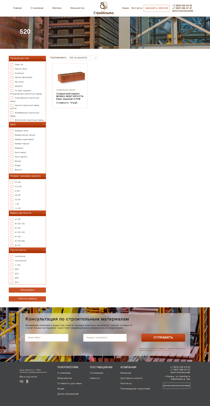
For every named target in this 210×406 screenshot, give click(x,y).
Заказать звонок (156, 8)
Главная (17, 8)
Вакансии (126, 373)
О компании (37, 8)
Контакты (137, 8)
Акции (125, 8)
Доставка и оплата (131, 378)
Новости (95, 378)
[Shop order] (83, 58)
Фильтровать (27, 290)
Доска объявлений (68, 394)
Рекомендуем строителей (135, 389)
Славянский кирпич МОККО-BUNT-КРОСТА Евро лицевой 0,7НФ (69, 96)
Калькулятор (77, 8)
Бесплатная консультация (177, 385)
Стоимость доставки (69, 384)
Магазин (56, 8)
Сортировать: (58, 58)
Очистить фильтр (27, 299)
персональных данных (162, 350)
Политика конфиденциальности (33, 372)
